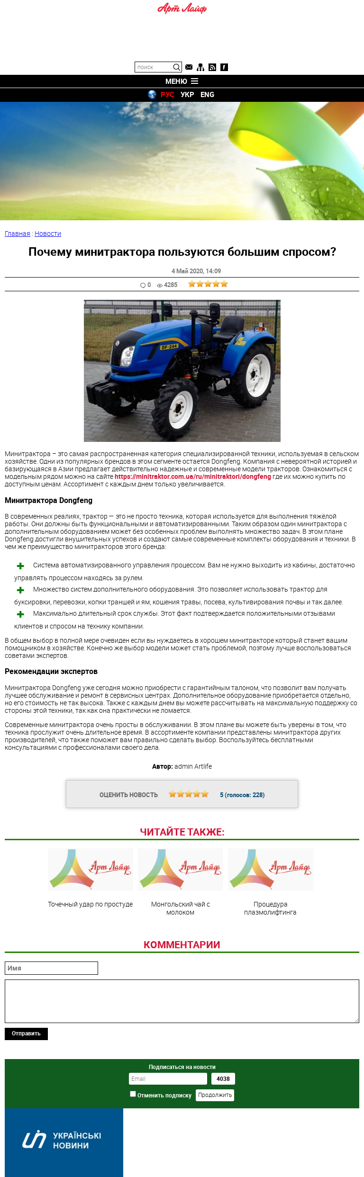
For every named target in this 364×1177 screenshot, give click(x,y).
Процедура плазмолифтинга (270, 882)
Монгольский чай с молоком (180, 882)
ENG (207, 94)
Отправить (26, 1033)
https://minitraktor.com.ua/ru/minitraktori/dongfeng (193, 476)
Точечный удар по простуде (90, 878)
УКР (187, 94)
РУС (167, 94)
